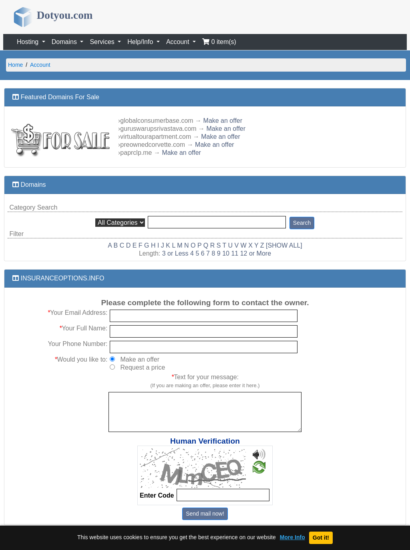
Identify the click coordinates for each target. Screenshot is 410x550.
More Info (292, 537)
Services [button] (103, 41)
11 (234, 253)
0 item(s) (219, 41)
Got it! (321, 537)
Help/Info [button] (141, 41)
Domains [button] (65, 41)
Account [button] (178, 41)
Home (15, 65)
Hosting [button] (28, 41)
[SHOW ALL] (284, 245)
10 (225, 253)
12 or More (255, 253)
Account (40, 65)
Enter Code (157, 495)
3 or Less (175, 253)
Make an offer (223, 120)
